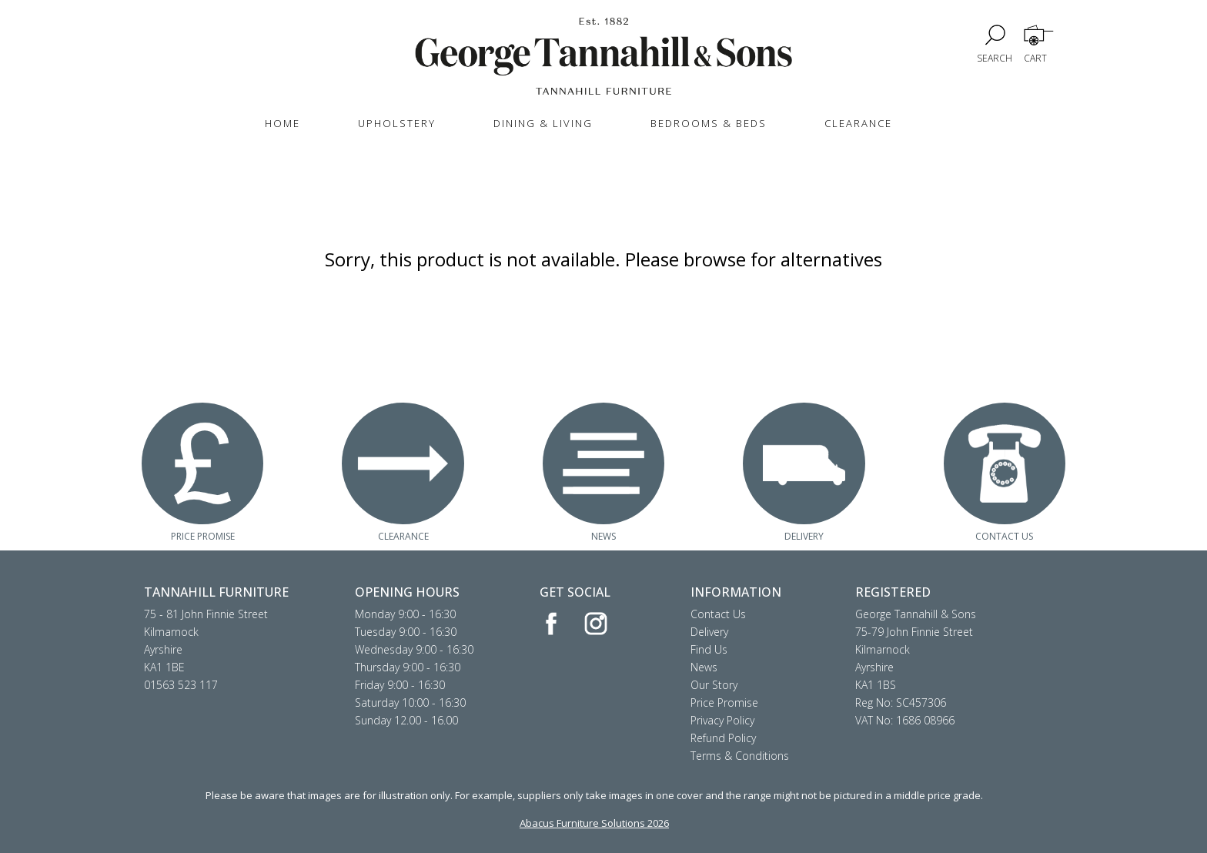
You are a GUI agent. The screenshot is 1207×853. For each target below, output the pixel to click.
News (703, 667)
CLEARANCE (858, 123)
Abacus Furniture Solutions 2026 (594, 823)
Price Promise (724, 702)
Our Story (713, 684)
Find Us (708, 649)
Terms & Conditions (739, 755)
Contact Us (718, 614)
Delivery (709, 631)
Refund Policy (723, 738)
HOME (282, 123)
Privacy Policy (722, 720)
